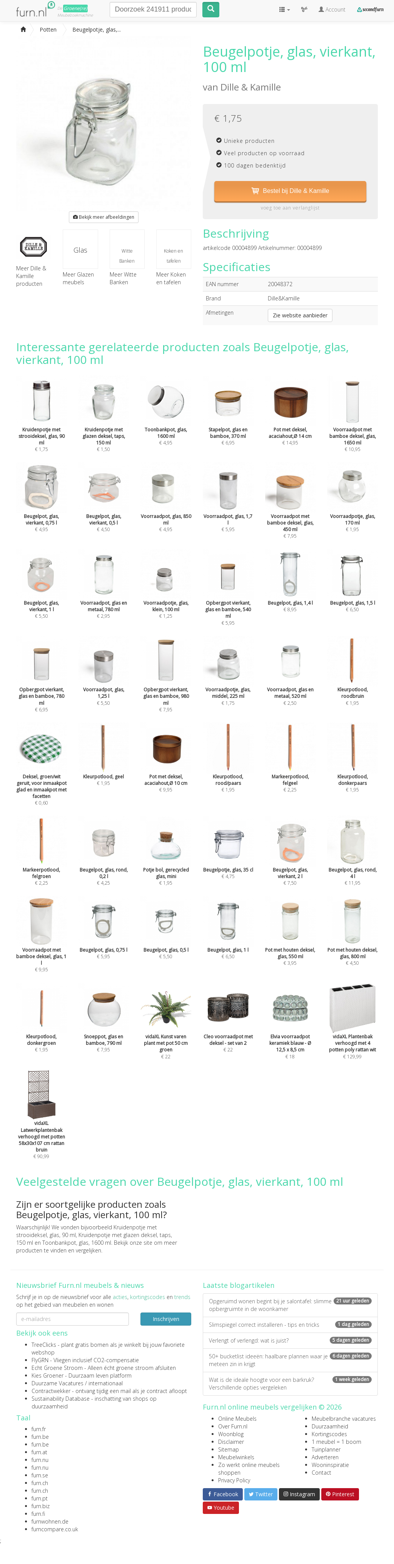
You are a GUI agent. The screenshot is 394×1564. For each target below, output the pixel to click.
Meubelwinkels (236, 1457)
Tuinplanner (326, 1449)
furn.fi (38, 1513)
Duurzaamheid (330, 1426)
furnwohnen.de (50, 1521)
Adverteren (325, 1457)
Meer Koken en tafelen (171, 278)
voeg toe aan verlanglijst (290, 208)
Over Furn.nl (232, 1426)
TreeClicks (44, 1344)
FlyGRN (40, 1360)
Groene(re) (75, 8)
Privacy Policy (234, 1480)
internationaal (105, 1383)
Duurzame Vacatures (57, 1383)
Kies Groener (47, 1375)
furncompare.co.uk (55, 1529)
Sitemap (228, 1449)
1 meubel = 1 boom (336, 1441)
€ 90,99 (41, 1125)
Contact (321, 1472)
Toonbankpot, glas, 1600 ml (76, 1242)
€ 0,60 (41, 775)
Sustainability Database (61, 1398)
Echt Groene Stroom (57, 1367)
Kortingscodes (329, 1434)
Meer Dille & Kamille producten (33, 265)
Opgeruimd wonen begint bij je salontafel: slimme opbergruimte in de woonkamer (290, 1305)
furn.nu (40, 1459)
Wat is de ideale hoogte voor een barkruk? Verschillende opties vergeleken (290, 1383)
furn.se (40, 1475)
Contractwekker (51, 1391)
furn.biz (41, 1506)
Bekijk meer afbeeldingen (103, 217)
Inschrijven (166, 1319)
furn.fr (39, 1429)
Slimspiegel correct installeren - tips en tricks (290, 1324)
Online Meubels (237, 1418)
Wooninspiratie (330, 1464)
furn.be (40, 1436)
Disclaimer (231, 1441)
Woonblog (231, 1434)
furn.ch (40, 1483)
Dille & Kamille (250, 86)
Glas (80, 250)
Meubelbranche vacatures (344, 1418)
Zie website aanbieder (300, 315)
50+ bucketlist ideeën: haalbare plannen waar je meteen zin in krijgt (290, 1360)
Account (332, 9)
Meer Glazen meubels (78, 278)
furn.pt (40, 1498)
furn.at (39, 1452)
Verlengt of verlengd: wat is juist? (290, 1340)
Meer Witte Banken (123, 278)
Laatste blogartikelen (238, 1285)
